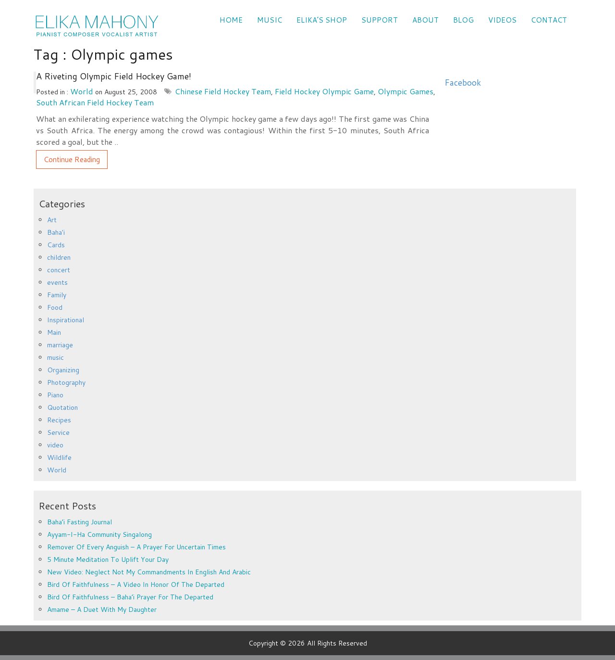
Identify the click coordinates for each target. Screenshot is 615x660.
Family (56, 295)
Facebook (462, 82)
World (81, 91)
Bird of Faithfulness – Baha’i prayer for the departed (130, 597)
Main (54, 332)
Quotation (62, 407)
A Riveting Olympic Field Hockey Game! (113, 76)
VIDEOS (502, 20)
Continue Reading (72, 159)
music (55, 357)
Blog (463, 20)
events (57, 282)
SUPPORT (379, 20)
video (55, 445)
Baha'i (56, 232)
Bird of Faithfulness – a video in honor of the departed (135, 584)
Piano (55, 395)
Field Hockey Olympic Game (324, 91)
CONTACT (549, 20)
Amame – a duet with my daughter (102, 609)
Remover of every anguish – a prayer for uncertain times (136, 547)
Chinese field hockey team (223, 91)
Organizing (63, 370)
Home (231, 20)
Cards (56, 245)
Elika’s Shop (321, 20)
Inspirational (65, 320)
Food (54, 307)
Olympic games (405, 91)
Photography (66, 382)
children (59, 257)
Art (52, 220)
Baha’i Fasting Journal (79, 522)
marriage (60, 345)
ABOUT (425, 20)
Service (58, 432)
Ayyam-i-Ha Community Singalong (99, 534)
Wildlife (59, 457)
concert (58, 270)
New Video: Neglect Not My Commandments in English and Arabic (149, 572)
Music (269, 20)
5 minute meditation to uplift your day (108, 559)
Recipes (59, 420)
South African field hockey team (95, 102)
